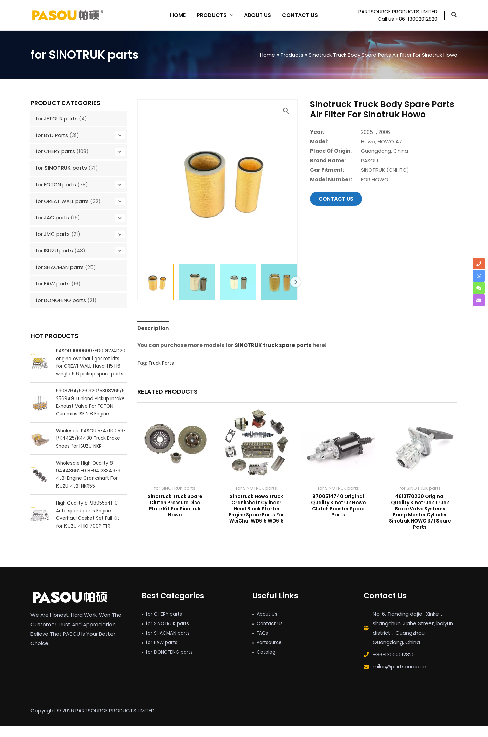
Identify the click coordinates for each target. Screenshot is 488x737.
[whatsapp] (479, 276)
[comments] (479, 288)
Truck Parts (161, 363)
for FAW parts (53, 283)
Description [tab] (153, 328)
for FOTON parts (56, 184)
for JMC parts (53, 234)
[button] (454, 15)
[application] (230, 15)
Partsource (270, 653)
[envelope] (479, 300)
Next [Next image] (295, 282)
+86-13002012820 (394, 665)
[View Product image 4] (279, 282)
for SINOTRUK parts (61, 167)
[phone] (479, 263)
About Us (268, 625)
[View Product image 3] (238, 282)
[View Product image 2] (197, 282)
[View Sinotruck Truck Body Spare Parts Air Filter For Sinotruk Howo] (156, 282)
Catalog (267, 663)
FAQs (263, 644)
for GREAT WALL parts (62, 201)
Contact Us (271, 634)
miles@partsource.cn (399, 677)
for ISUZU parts (54, 250)
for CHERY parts (55, 151)
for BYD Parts (52, 135)
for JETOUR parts (57, 118)
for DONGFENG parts (61, 300)
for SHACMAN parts (60, 267)
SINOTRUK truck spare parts (273, 345)
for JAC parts (52, 217)
